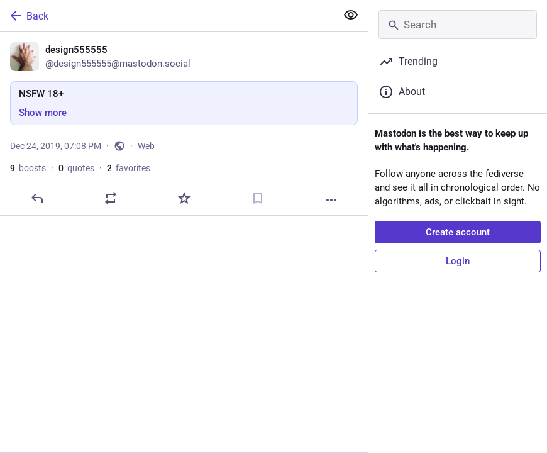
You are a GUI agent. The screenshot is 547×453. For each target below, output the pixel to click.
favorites (128, 168)
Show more (43, 112)
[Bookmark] (257, 198)
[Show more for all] (351, 15)
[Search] (457, 24)
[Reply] (37, 198)
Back (28, 15)
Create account (458, 232)
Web (146, 146)
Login (458, 261)
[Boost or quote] (110, 198)
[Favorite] (184, 198)
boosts (28, 168)
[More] (331, 200)
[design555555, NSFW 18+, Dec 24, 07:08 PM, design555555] (184, 124)
